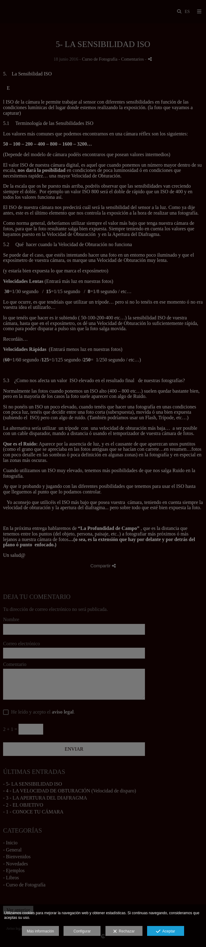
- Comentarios (131, 59)
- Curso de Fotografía (24, 884)
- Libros (11, 877)
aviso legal (63, 712)
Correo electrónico (21, 643)
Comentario (15, 664)
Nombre (11, 619)
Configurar (82, 931)
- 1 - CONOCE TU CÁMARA (33, 811)
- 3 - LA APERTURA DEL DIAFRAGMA (45, 797)
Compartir (103, 565)
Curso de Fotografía (99, 59)
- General (12, 849)
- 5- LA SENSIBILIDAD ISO (32, 784)
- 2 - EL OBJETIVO (23, 805)
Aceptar (165, 931)
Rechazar (124, 931)
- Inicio (10, 842)
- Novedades (15, 863)
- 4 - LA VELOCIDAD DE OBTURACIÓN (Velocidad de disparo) (69, 790)
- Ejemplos (14, 870)
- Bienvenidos (17, 856)
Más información (40, 931)
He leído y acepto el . (42, 712)
